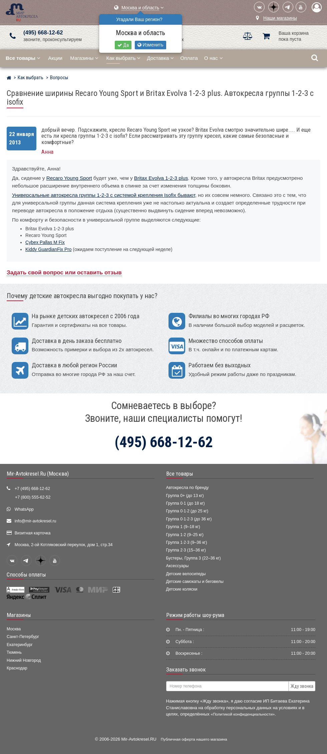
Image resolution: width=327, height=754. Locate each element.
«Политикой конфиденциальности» (243, 714)
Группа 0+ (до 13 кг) (185, 495)
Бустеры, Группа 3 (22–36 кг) (193, 558)
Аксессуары (177, 565)
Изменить (150, 44)
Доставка (160, 58)
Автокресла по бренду (187, 487)
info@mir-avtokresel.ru (35, 521)
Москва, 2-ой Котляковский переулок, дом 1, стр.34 (64, 544)
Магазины (84, 58)
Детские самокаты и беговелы (195, 581)
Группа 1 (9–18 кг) (183, 526)
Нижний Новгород (24, 660)
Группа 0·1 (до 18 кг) (185, 503)
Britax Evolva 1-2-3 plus (161, 178)
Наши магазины (280, 18)
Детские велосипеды (186, 574)
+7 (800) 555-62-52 (32, 497)
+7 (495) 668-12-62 (32, 488)
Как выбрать (123, 58)
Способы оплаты (26, 574)
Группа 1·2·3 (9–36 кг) (186, 542)
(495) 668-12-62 (43, 32)
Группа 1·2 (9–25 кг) (185, 534)
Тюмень (14, 652)
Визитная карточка (33, 533)
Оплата (189, 58)
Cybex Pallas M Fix (45, 242)
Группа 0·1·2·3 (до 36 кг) (189, 519)
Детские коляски (182, 589)
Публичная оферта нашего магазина (194, 739)
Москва (14, 629)
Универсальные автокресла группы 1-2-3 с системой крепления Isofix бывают (103, 195)
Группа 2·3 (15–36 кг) (186, 550)
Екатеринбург (20, 644)
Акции (55, 58)
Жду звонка (302, 686)
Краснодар (17, 668)
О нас (213, 58)
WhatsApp (24, 509)
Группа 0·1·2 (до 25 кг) (187, 511)
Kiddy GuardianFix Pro (48, 249)
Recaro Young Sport (69, 178)
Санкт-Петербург (23, 636)
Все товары (179, 473)
